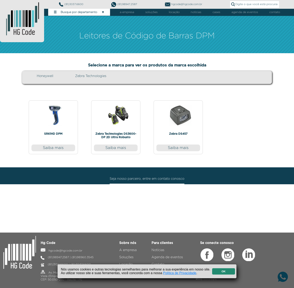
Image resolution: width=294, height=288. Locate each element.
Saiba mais (53, 148)
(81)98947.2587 (124, 4)
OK (224, 271)
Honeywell (45, 76)
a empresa (127, 12)
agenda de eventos (245, 12)
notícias (196, 12)
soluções (151, 12)
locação (174, 12)
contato (274, 12)
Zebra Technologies (90, 76)
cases (216, 12)
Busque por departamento (79, 12)
